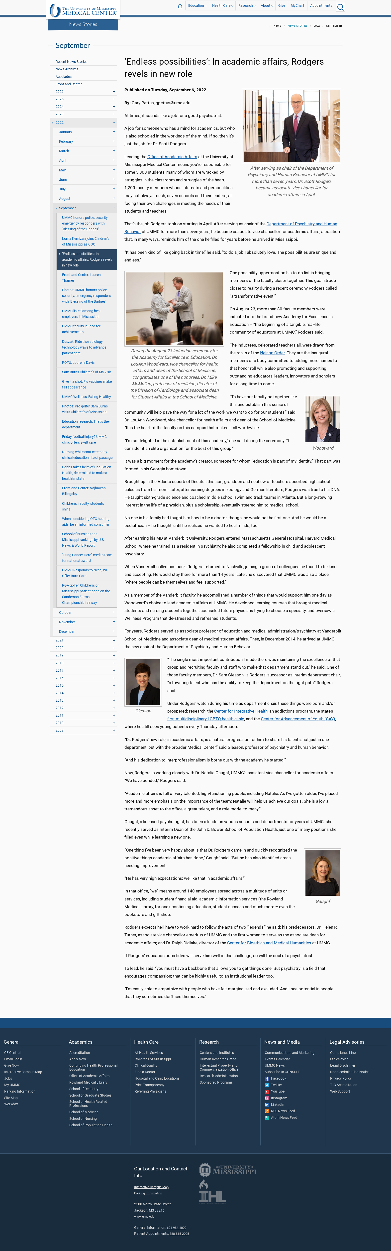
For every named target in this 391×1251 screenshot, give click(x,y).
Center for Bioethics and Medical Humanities (269, 939)
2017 (60, 667)
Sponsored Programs (216, 1080)
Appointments (321, 7)
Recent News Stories (71, 59)
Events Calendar (277, 1056)
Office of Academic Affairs (172, 153)
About (265, 7)
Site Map (11, 1095)
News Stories (83, 23)
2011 (60, 712)
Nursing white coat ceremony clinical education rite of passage (87, 452)
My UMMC (12, 1082)
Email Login (13, 1056)
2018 (60, 660)
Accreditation (79, 1050)
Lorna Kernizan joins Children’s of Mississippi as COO (85, 239)
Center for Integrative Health (241, 708)
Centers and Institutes (217, 1050)
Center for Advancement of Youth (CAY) (298, 715)
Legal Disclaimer (342, 1063)
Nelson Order (272, 349)
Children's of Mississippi (153, 1056)
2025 (60, 96)
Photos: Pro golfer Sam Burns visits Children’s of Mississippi (85, 406)
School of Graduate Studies (90, 1093)
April (62, 157)
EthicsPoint (339, 1056)
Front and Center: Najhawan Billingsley (84, 488)
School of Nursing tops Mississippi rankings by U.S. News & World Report (83, 537)
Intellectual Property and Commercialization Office (219, 1065)
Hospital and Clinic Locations (157, 1076)
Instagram (276, 1095)
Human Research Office (218, 1056)
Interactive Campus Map (23, 1069)
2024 (60, 104)
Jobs (8, 1076)
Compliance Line (343, 1050)
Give (281, 7)
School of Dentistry (83, 1086)
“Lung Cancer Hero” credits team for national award (87, 555)
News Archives (67, 66)
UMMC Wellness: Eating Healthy (86, 394)
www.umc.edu (144, 1213)
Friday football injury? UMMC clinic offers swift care (84, 437)
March (64, 148)
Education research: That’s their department (86, 421)
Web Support (340, 1089)
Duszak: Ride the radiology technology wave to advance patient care (84, 344)
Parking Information (19, 1089)
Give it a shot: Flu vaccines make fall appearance (87, 381)
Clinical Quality (146, 1063)
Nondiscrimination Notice (349, 1069)
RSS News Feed (280, 1108)
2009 (60, 727)
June (63, 177)
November (67, 619)
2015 (60, 682)
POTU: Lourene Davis (78, 360)
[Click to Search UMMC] (340, 7)
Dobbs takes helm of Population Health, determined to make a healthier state (86, 470)
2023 (60, 111)
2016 (60, 675)
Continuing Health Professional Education (93, 1065)
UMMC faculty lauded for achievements (81, 326)
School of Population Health (90, 1122)
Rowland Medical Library (88, 1080)
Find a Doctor (145, 1069)
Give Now (11, 1063)
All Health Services (149, 1050)
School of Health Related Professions (88, 1101)
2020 (60, 645)
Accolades (64, 74)
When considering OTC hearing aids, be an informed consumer (85, 519)
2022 (60, 120)
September (67, 205)
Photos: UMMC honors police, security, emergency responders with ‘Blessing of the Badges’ (86, 293)
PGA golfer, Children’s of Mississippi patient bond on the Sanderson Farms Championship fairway (86, 591)
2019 (60, 652)
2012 (60, 705)
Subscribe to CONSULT (282, 1069)
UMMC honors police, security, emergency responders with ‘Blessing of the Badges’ (85, 220)
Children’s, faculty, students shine (83, 503)
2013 (60, 697)
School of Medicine (83, 1109)
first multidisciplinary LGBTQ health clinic (205, 715)
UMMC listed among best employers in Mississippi (81, 311)
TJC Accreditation (343, 1082)
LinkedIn (274, 1102)
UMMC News (275, 1063)
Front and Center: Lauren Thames (81, 275)
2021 (60, 637)
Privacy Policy (341, 1076)
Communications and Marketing (289, 1050)
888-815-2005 (179, 1231)
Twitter (273, 1082)
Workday (11, 1101)
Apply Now (77, 1056)
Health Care (221, 7)
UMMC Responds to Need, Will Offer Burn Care (85, 570)
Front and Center (69, 81)
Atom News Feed (281, 1115)
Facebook (275, 1076)
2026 (60, 89)
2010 (60, 720)
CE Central (12, 1050)
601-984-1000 (176, 1225)
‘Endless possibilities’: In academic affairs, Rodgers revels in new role (87, 256)
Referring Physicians (150, 1089)
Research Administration (219, 1073)
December (67, 628)
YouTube (275, 1089)
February (66, 138)
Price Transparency (149, 1082)
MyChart (297, 7)
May (62, 167)
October (65, 610)
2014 (60, 690)
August (64, 196)
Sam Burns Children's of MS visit (86, 369)
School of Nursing (83, 1116)
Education (196, 7)
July (62, 186)
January (65, 129)
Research (245, 7)
